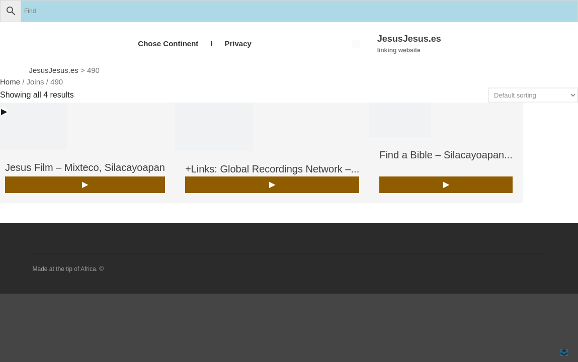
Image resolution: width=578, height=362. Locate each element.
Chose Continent (168, 43)
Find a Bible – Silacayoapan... (446, 154)
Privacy (237, 43)
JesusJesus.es (409, 39)
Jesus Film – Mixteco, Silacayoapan (85, 167)
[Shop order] (533, 95)
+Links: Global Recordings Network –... (272, 168)
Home (10, 81)
